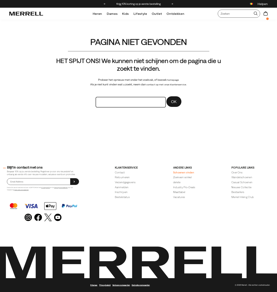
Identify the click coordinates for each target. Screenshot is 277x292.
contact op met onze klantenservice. (166, 84)
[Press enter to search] (255, 13)
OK (174, 101)
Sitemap (93, 285)
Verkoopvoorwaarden (61, 187)
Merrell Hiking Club (242, 197)
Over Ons (236, 172)
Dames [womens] (112, 13)
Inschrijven (121, 192)
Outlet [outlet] (157, 13)
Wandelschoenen (241, 177)
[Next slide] (172, 4)
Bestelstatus (122, 197)
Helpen (263, 4)
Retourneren (122, 177)
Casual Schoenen (241, 182)
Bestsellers (237, 192)
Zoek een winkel (182, 177)
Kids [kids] (125, 13)
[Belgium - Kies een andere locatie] (251, 4)
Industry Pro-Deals (184, 187)
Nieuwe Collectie (241, 187)
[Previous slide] (105, 4)
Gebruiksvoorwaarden (21, 190)
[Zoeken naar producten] (234, 13)
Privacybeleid (105, 285)
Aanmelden (121, 187)
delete (177, 182)
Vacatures (179, 197)
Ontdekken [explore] (175, 13)
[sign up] (74, 181)
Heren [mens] (97, 13)
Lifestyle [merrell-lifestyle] (140, 13)
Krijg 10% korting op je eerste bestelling (138, 3)
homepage (173, 80)
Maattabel (179, 192)
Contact (120, 172)
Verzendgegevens (125, 182)
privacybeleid (45, 187)
